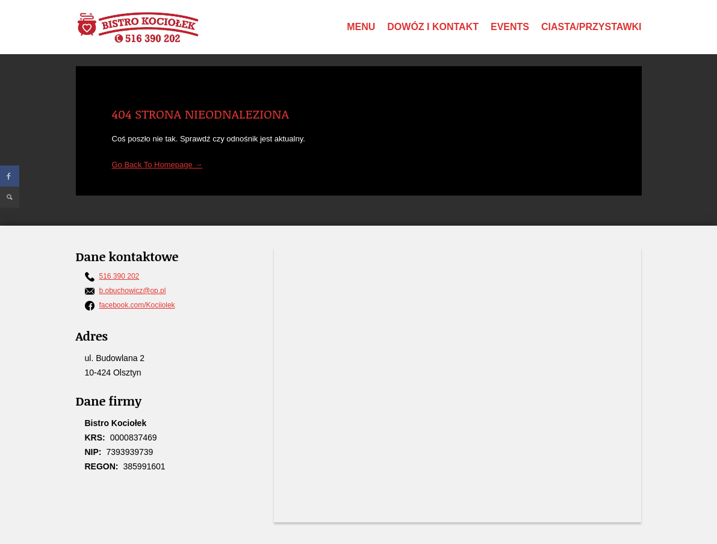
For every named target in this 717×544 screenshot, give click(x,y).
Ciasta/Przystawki (591, 27)
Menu (361, 27)
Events (510, 27)
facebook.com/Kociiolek (137, 305)
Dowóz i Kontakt (433, 27)
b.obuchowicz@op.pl (132, 290)
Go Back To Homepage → (157, 164)
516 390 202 (119, 276)
